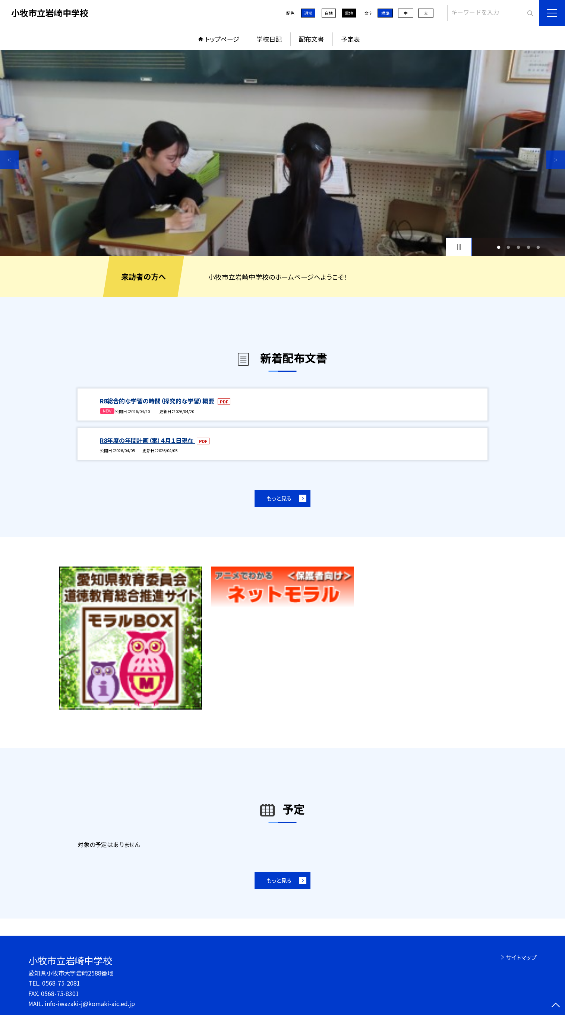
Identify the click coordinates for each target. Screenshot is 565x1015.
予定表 (350, 39)
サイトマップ (521, 957)
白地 (329, 13)
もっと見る (278, 498)
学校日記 (269, 39)
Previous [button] (9, 159)
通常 (308, 13)
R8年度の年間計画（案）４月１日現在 (147, 440)
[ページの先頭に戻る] (555, 1005)
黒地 (349, 13)
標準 (385, 13)
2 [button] (508, 247)
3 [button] (518, 247)
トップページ (222, 39)
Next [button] (555, 159)
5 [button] (538, 247)
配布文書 (311, 39)
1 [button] (498, 247)
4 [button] (528, 247)
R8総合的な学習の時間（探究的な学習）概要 (158, 400)
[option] (282, 153)
